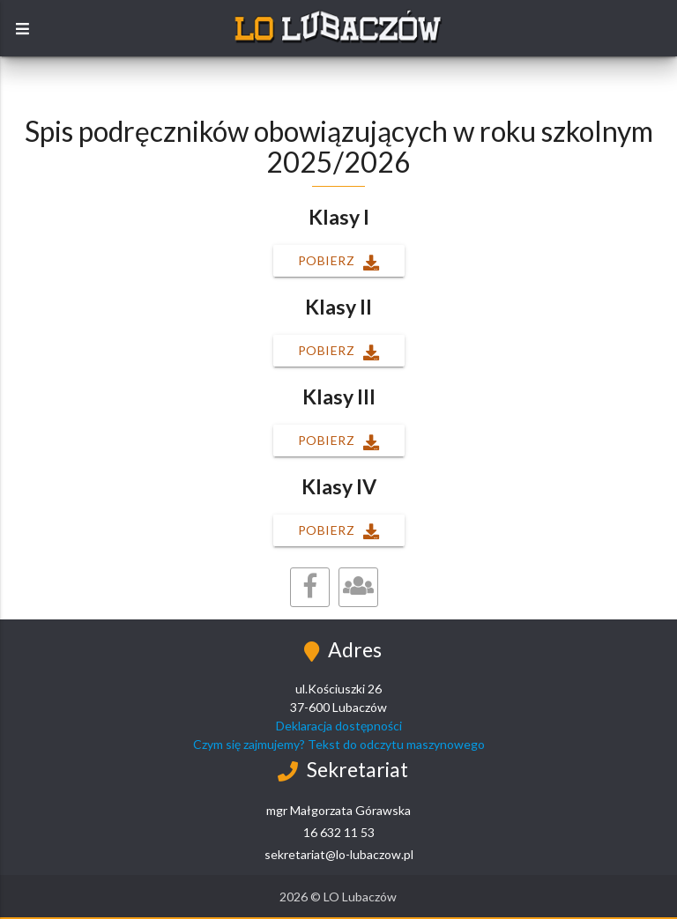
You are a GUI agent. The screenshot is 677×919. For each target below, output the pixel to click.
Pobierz (339, 262)
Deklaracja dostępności (339, 725)
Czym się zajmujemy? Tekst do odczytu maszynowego (339, 744)
